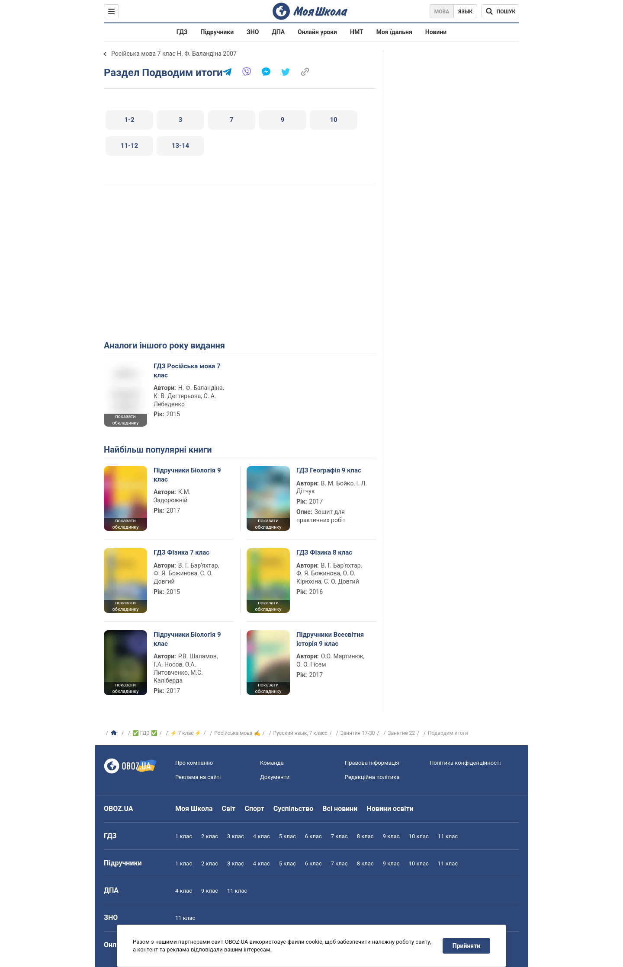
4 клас (261, 836)
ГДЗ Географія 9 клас (328, 470)
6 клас (313, 836)
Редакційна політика (372, 777)
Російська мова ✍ (237, 733)
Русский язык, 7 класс (300, 733)
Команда (272, 763)
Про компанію (194, 763)
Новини (435, 32)
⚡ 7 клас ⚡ (186, 733)
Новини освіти (389, 808)
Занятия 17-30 (357, 733)
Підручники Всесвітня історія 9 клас (330, 639)
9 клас (391, 836)
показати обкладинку (125, 420)
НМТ (356, 32)
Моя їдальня (394, 32)
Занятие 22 (401, 733)
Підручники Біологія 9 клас (187, 474)
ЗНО (253, 32)
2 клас (209, 836)
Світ (229, 808)
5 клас (287, 836)
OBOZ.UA (118, 808)
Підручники (217, 32)
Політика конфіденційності (465, 763)
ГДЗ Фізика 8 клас (324, 552)
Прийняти (466, 945)
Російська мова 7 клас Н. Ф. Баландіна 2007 (174, 53)
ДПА (278, 32)
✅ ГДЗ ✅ (144, 733)
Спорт (254, 808)
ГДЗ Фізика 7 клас (181, 552)
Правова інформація (372, 763)
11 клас (448, 836)
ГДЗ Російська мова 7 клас (187, 370)
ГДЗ (182, 32)
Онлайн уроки (317, 32)
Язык (465, 12)
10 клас (419, 836)
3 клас (235, 836)
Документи (274, 777)
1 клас (183, 836)
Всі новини (339, 808)
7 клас (339, 836)
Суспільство (293, 808)
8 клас (365, 836)
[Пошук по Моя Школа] (500, 11)
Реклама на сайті (198, 777)
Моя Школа (194, 808)
